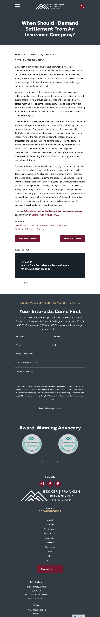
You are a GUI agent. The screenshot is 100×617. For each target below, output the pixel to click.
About (50, 520)
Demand (40, 229)
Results (50, 560)
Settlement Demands (25, 229)
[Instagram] (42, 483)
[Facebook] (50, 483)
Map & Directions (36, 598)
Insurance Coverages (59, 225)
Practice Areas (50, 529)
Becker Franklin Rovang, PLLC (45, 214)
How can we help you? (25, 371)
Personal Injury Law (29, 225)
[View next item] (34, 283)
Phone (18, 345)
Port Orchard (50, 533)
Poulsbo (50, 542)
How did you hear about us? (27, 362)
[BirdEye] (57, 483)
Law (17, 225)
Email (54, 345)
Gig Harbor (50, 547)
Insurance (44, 225)
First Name (20, 336)
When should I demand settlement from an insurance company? (54, 211)
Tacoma (50, 551)
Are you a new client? (24, 354)
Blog (50, 556)
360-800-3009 (50, 511)
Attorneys (50, 524)
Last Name (56, 336)
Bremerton (50, 538)
